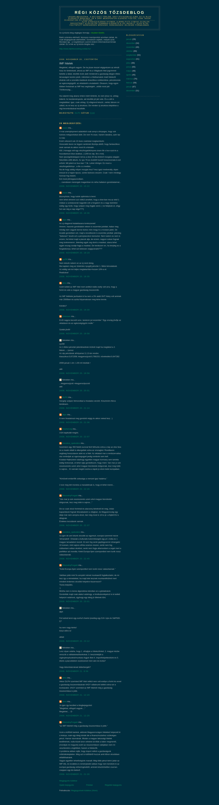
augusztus (130, 59)
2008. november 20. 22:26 (74, 489)
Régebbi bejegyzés (113, 785)
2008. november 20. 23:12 (74, 641)
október (129, 51)
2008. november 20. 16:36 (74, 213)
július (128, 63)
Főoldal (89, 785)
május (129, 71)
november (130, 47)
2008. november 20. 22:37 (74, 525)
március (129, 79)
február (129, 83)
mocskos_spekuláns (71, 443)
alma (64, 283)
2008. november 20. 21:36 (74, 422)
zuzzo (65, 128)
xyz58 (65, 259)
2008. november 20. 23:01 (74, 601)
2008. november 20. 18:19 (74, 253)
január (129, 39)
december (130, 43)
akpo (64, 220)
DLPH (65, 397)
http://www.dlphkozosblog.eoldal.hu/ (75, 49)
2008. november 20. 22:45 (74, 559)
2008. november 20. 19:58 (74, 333)
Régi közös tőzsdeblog (110, 12)
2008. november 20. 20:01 (74, 390)
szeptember (131, 55)
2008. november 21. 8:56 (73, 671)
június (128, 67)
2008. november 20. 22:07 (74, 437)
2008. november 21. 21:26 (74, 774)
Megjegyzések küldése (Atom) (84, 790)
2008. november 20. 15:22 (74, 186)
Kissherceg (67, 429)
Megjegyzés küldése (68, 781)
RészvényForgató (70, 495)
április (128, 75)
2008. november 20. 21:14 (74, 408)
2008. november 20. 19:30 (74, 310)
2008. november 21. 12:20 (74, 695)
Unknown (66, 316)
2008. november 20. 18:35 (74, 276)
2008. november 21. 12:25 (74, 715)
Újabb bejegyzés (66, 785)
